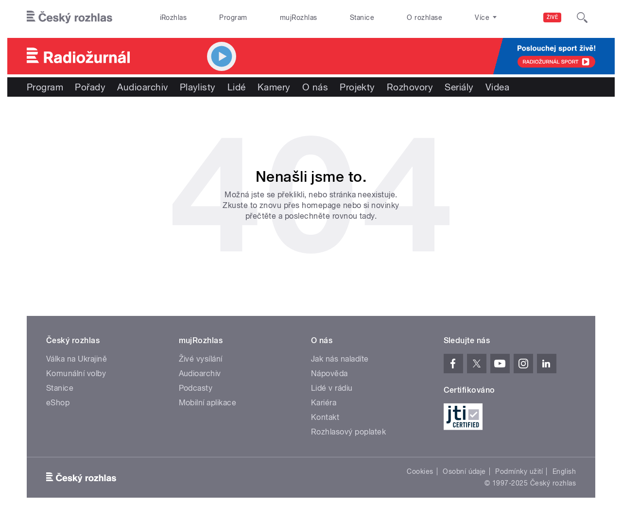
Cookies (420, 471)
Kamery (274, 87)
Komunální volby (76, 373)
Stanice (362, 17)
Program (233, 17)
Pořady (90, 87)
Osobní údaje (464, 471)
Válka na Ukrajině (76, 359)
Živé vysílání (201, 359)
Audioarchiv (142, 87)
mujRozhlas (298, 17)
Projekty (357, 87)
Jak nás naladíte (340, 359)
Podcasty (196, 388)
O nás (315, 87)
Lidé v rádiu (332, 388)
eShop (57, 402)
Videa (497, 87)
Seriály (459, 87)
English (564, 471)
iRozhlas (173, 17)
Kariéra (323, 402)
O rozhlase (424, 17)
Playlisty (198, 87)
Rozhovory (410, 87)
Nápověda (329, 373)
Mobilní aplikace (208, 402)
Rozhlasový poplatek (348, 431)
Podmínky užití (519, 471)
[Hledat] (582, 17)
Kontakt (325, 417)
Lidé (236, 87)
